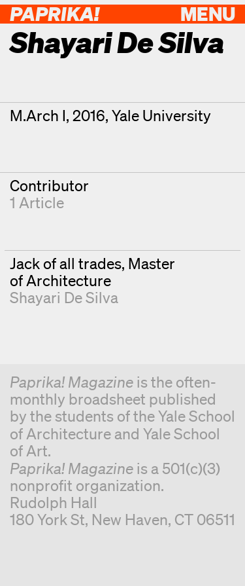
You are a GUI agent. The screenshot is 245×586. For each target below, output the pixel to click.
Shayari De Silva (64, 297)
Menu (207, 13)
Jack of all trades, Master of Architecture (92, 272)
